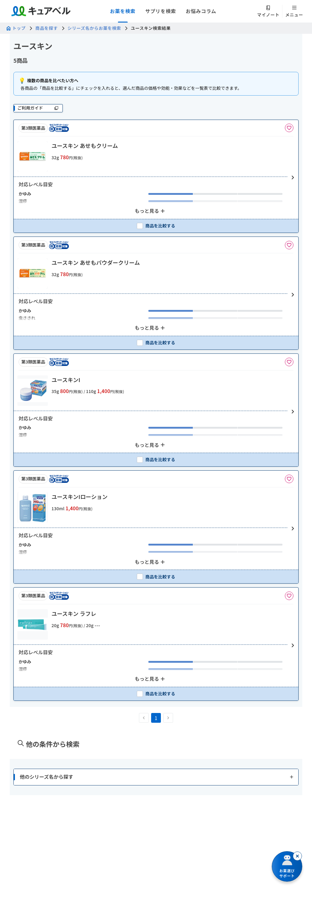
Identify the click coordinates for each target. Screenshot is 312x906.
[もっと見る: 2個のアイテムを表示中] (150, 211)
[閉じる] (297, 856)
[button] (156, 177)
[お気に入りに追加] (289, 128)
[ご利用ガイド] (38, 108)
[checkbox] (156, 226)
